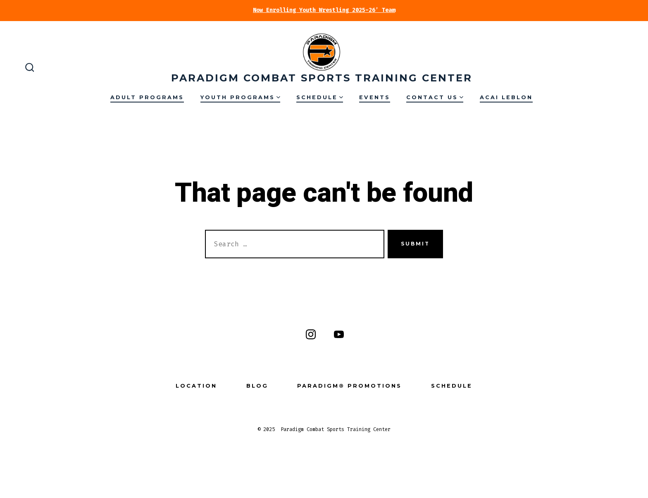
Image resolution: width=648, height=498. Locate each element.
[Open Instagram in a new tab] (311, 334)
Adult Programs (147, 97)
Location (196, 386)
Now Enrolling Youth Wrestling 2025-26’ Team (324, 10)
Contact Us (434, 97)
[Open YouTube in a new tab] (338, 334)
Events (374, 97)
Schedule (319, 97)
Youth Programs (240, 97)
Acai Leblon (506, 97)
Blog (257, 386)
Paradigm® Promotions (349, 386)
